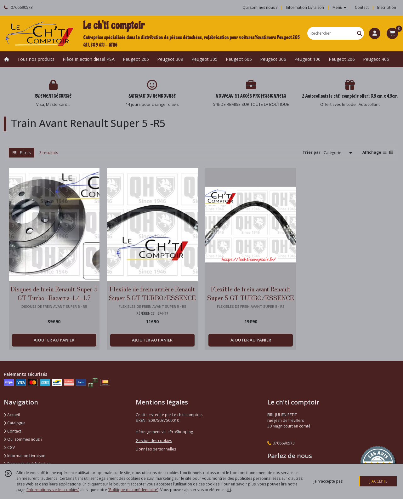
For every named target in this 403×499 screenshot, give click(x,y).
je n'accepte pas (328, 481)
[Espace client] (375, 33)
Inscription (386, 7)
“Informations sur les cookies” (52, 489)
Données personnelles (156, 449)
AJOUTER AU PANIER (54, 340)
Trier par (312, 152)
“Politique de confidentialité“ (133, 489)
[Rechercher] (359, 33)
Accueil (12, 414)
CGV (9, 447)
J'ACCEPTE (378, 481)
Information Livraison (24, 455)
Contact (362, 7)
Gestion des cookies (154, 440)
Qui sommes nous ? (23, 439)
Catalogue (15, 423)
